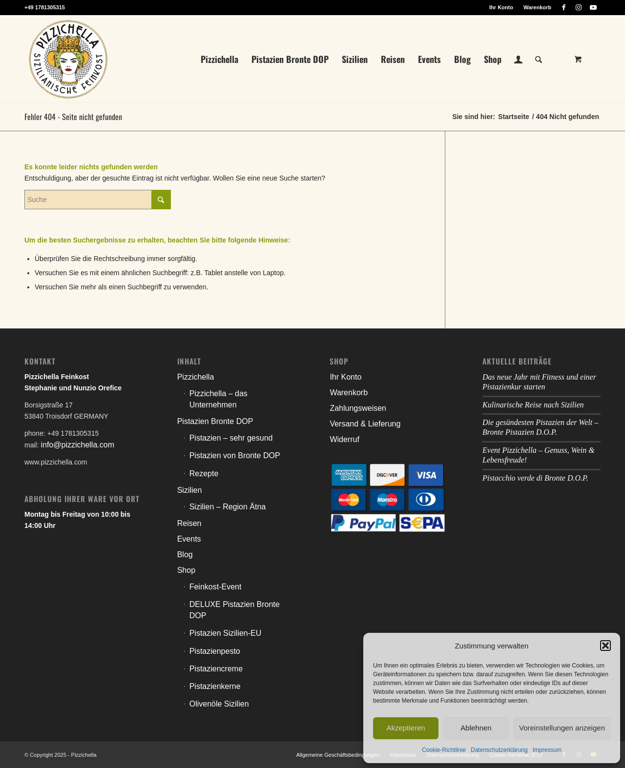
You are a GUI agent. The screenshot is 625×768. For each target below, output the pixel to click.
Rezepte (204, 473)
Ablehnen (475, 728)
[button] (605, 645)
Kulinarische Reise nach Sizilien (533, 405)
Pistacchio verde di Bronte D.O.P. (535, 478)
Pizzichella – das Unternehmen (218, 399)
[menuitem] (501, 7)
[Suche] (538, 59)
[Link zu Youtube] (593, 7)
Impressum (547, 750)
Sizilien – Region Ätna (227, 507)
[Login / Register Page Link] (518, 60)
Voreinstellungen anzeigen (562, 728)
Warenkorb (537, 7)
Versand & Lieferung (365, 424)
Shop (186, 570)
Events (189, 539)
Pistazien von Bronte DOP (234, 455)
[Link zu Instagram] (578, 7)
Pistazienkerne (215, 686)
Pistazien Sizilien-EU (225, 633)
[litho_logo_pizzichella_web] (68, 59)
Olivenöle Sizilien (219, 704)
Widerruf (344, 439)
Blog (185, 554)
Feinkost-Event (215, 587)
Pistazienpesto (214, 651)
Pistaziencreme (216, 669)
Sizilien (189, 490)
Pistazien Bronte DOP (215, 421)
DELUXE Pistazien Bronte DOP (234, 610)
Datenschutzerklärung (499, 750)
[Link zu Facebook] (564, 7)
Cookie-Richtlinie (444, 750)
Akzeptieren (405, 728)
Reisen (189, 523)
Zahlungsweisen (358, 408)
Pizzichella (195, 377)
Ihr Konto (501, 7)
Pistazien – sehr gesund (231, 438)
